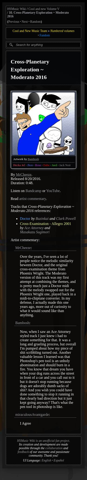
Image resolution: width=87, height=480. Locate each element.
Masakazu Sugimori (35, 232)
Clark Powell (66, 219)
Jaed (54, 165)
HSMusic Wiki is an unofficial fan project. (43, 440)
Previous (13, 21)
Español (59, 460)
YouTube (53, 191)
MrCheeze (24, 175)
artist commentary (32, 199)
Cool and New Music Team (30, 31)
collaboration (54, 448)
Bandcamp (33, 191)
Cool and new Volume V (44, 9)
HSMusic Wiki (16, 9)
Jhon (30, 165)
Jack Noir (65, 165)
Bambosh (33, 159)
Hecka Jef (19, 165)
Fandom (44, 35)
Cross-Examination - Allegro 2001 (45, 224)
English (46, 460)
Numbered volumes (62, 31)
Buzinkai (42, 219)
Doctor (25, 219)
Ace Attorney (34, 228)
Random (35, 21)
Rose (38, 165)
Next (25, 21)
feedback (23, 452)
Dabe (46, 165)
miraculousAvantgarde (32, 415)
